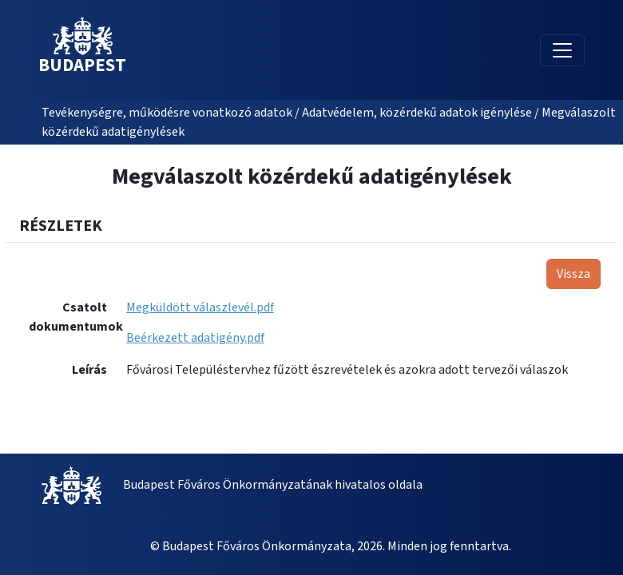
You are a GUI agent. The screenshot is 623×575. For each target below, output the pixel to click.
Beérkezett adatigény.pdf (195, 338)
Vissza (573, 274)
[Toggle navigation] (562, 50)
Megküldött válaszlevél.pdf (200, 307)
